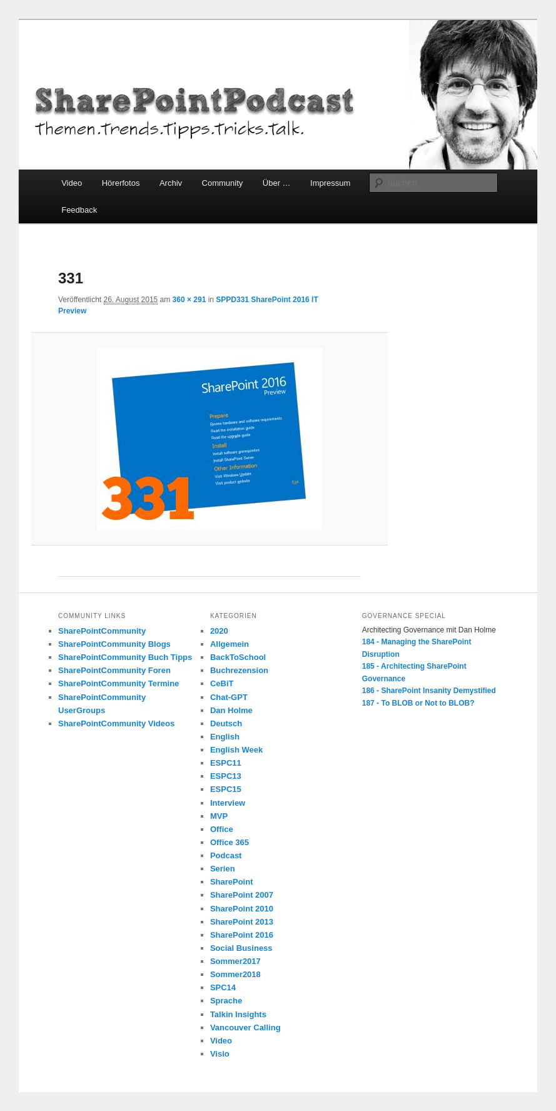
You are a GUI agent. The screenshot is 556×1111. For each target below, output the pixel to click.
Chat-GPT (229, 697)
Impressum (330, 183)
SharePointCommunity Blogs (114, 644)
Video (71, 183)
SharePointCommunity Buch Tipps (125, 657)
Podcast (226, 855)
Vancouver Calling (245, 1027)
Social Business (241, 948)
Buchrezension (239, 670)
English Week (236, 749)
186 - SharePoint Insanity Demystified (429, 690)
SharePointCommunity (102, 631)
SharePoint (231, 881)
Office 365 (229, 842)
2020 (219, 631)
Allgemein (229, 644)
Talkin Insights (238, 1014)
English (225, 736)
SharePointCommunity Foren (114, 670)
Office (221, 829)
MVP (219, 816)
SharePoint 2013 (241, 921)
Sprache (226, 1000)
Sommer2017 (235, 961)
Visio (220, 1053)
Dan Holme (231, 710)
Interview (227, 803)
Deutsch (226, 723)
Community (222, 183)
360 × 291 (189, 299)
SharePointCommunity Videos (116, 723)
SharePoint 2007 (241, 895)
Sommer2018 (235, 974)
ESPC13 (225, 776)
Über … (277, 183)
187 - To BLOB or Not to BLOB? (418, 703)
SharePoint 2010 (241, 908)
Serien (222, 868)
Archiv (170, 183)
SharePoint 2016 (241, 935)
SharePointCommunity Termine (118, 683)
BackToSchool (238, 657)
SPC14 (223, 987)
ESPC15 (225, 789)
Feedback (79, 210)
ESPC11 (225, 763)
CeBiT (222, 683)
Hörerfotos (121, 183)
